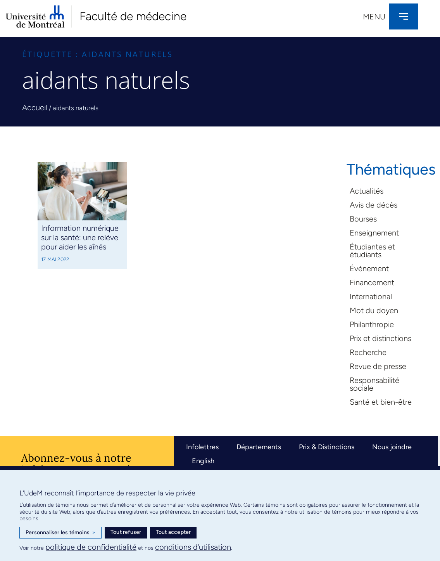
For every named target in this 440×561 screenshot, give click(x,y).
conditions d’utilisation (193, 547)
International (371, 296)
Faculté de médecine (132, 16)
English (203, 461)
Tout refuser (125, 532)
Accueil (34, 107)
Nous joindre (392, 447)
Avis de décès (373, 205)
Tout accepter (173, 532)
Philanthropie (372, 324)
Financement (372, 282)
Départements (258, 447)
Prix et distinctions (380, 338)
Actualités (366, 191)
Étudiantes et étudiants (372, 250)
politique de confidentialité (90, 547)
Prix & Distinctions (326, 447)
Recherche (368, 352)
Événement (369, 268)
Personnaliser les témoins (60, 532)
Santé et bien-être (381, 402)
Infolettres (202, 447)
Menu (374, 16)
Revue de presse (378, 366)
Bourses (363, 218)
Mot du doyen (374, 310)
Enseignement (374, 232)
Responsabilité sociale (374, 384)
